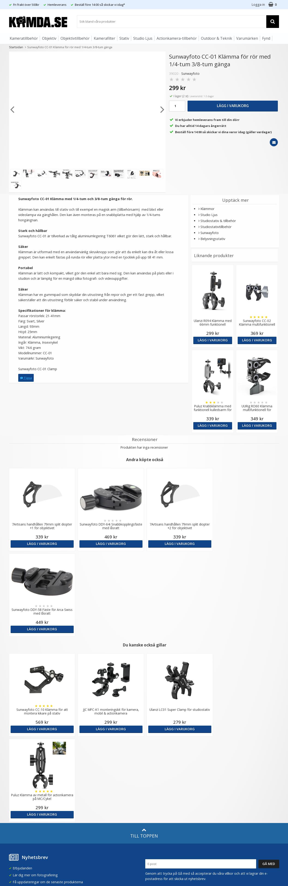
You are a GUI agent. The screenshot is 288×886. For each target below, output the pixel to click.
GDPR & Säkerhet (90, 763)
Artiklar (82, 783)
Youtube (151, 799)
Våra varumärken (90, 749)
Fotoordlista (86, 789)
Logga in (258, 4)
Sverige (223, 744)
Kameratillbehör (24, 38)
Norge (222, 756)
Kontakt (14, 805)
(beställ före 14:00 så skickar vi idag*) (173, 760)
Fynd (266, 38)
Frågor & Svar (18, 785)
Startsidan (16, 47)
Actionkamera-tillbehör (177, 38)
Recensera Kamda (90, 756)
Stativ (124, 38)
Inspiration (85, 797)
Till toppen (144, 662)
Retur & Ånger (19, 798)
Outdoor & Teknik (216, 38)
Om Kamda (85, 742)
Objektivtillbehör (75, 38)
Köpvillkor (16, 792)
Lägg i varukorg (233, 105)
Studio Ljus (142, 38)
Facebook (152, 792)
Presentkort (17, 812)
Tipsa (26, 378)
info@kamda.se (20, 740)
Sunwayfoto (190, 73)
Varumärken (247, 38)
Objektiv (49, 38)
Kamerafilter (104, 38)
